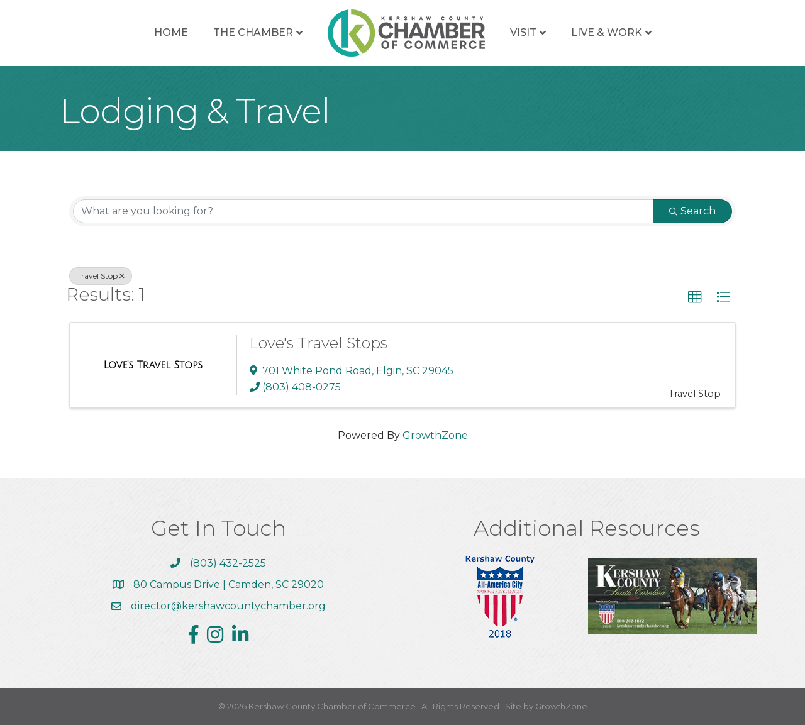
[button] (695, 297)
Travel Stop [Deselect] (101, 275)
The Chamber (253, 32)
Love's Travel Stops (318, 343)
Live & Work (606, 32)
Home (171, 32)
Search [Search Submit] (692, 211)
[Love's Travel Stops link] (153, 365)
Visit (523, 32)
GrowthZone (435, 435)
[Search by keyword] (363, 211)
